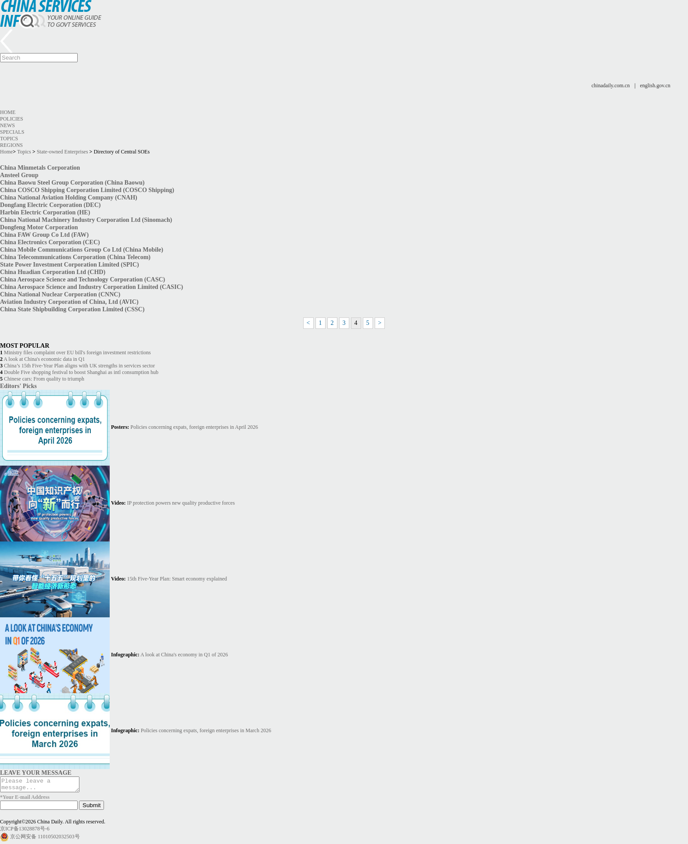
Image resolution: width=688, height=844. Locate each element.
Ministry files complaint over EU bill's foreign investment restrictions (77, 352)
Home (7, 112)
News (7, 125)
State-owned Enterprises (62, 152)
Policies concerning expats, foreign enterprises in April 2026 (194, 427)
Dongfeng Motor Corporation (39, 227)
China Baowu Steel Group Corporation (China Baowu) (72, 182)
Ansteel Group (19, 174)
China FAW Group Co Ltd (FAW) (44, 234)
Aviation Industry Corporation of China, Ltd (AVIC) (69, 301)
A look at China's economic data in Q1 (44, 359)
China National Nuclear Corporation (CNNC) (60, 294)
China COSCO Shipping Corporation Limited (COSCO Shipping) (87, 189)
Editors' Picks (18, 385)
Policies (11, 119)
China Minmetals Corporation (40, 167)
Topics (9, 138)
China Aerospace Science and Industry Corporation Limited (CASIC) (91, 286)
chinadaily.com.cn (610, 85)
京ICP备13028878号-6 (25, 831)
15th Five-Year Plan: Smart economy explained (177, 579)
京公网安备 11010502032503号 (45, 839)
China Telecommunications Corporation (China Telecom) (75, 256)
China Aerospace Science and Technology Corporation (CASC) (82, 279)
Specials (12, 132)
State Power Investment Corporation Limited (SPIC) (69, 264)
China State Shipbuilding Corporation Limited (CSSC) (72, 309)
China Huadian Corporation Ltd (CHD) (52, 271)
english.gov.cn (655, 85)
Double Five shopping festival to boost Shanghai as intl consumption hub (81, 372)
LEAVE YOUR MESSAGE (36, 772)
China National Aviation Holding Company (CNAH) (68, 197)
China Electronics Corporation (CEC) (50, 242)
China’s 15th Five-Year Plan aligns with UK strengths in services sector (79, 366)
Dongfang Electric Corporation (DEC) (50, 204)
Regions (11, 145)
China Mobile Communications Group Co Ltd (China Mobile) (81, 249)
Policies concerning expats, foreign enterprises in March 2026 (206, 730)
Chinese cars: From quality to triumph (44, 379)
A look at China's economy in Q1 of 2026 (184, 655)
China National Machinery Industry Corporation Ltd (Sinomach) (86, 219)
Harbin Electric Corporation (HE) (45, 212)
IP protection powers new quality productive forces (181, 503)
